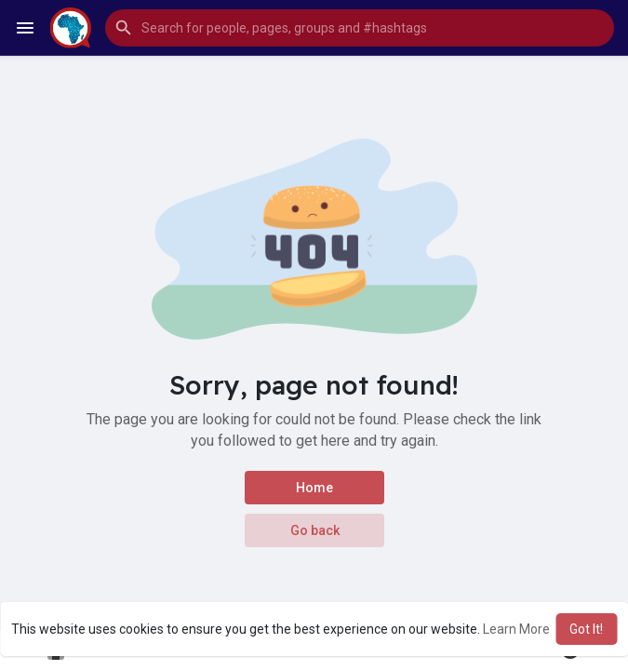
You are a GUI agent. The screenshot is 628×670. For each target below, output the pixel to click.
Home (314, 487)
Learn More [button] (516, 629)
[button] (359, 28)
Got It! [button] (586, 629)
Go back (314, 530)
